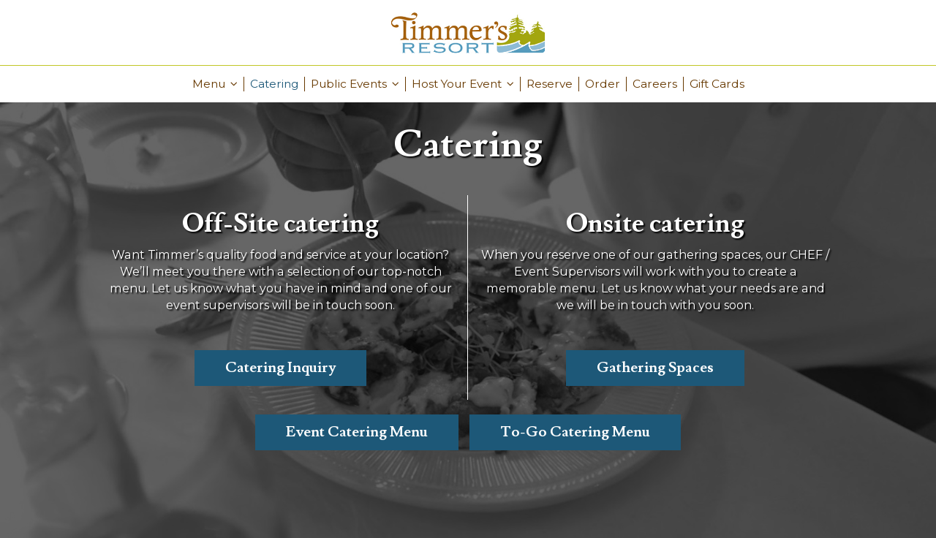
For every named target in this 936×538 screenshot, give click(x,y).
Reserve (549, 84)
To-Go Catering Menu (575, 432)
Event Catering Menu (357, 432)
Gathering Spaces (655, 367)
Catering (274, 84)
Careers (655, 84)
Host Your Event (463, 84)
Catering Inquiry (280, 367)
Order (602, 84)
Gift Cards (717, 84)
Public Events (355, 84)
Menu (215, 84)
